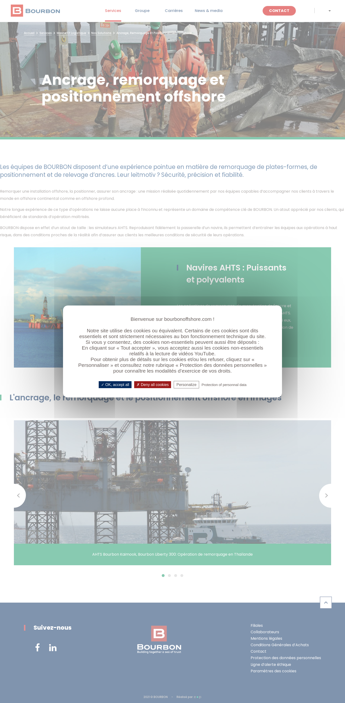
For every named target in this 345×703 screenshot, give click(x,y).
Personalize (186, 385)
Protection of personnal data (224, 385)
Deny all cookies (153, 385)
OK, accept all (115, 385)
